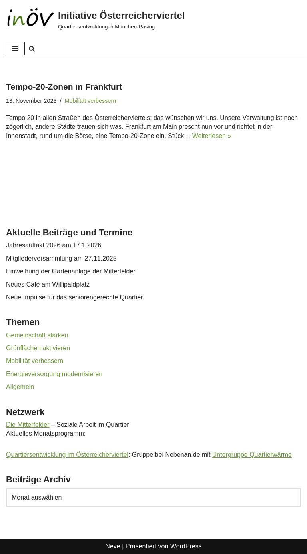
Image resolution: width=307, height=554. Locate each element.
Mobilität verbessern (90, 101)
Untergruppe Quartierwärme (252, 454)
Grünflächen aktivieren (38, 348)
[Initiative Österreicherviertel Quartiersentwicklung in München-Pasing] (95, 20)
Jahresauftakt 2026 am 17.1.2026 (53, 245)
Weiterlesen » (211, 135)
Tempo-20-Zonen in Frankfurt (64, 86)
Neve (112, 546)
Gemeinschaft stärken (37, 335)
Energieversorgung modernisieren (54, 374)
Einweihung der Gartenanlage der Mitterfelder (71, 271)
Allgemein (20, 386)
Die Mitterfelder (27, 424)
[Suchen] (32, 49)
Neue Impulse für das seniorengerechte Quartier (74, 297)
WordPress (186, 546)
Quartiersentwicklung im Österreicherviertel (67, 454)
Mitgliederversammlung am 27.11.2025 (61, 258)
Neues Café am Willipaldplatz (48, 284)
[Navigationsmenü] (15, 48)
